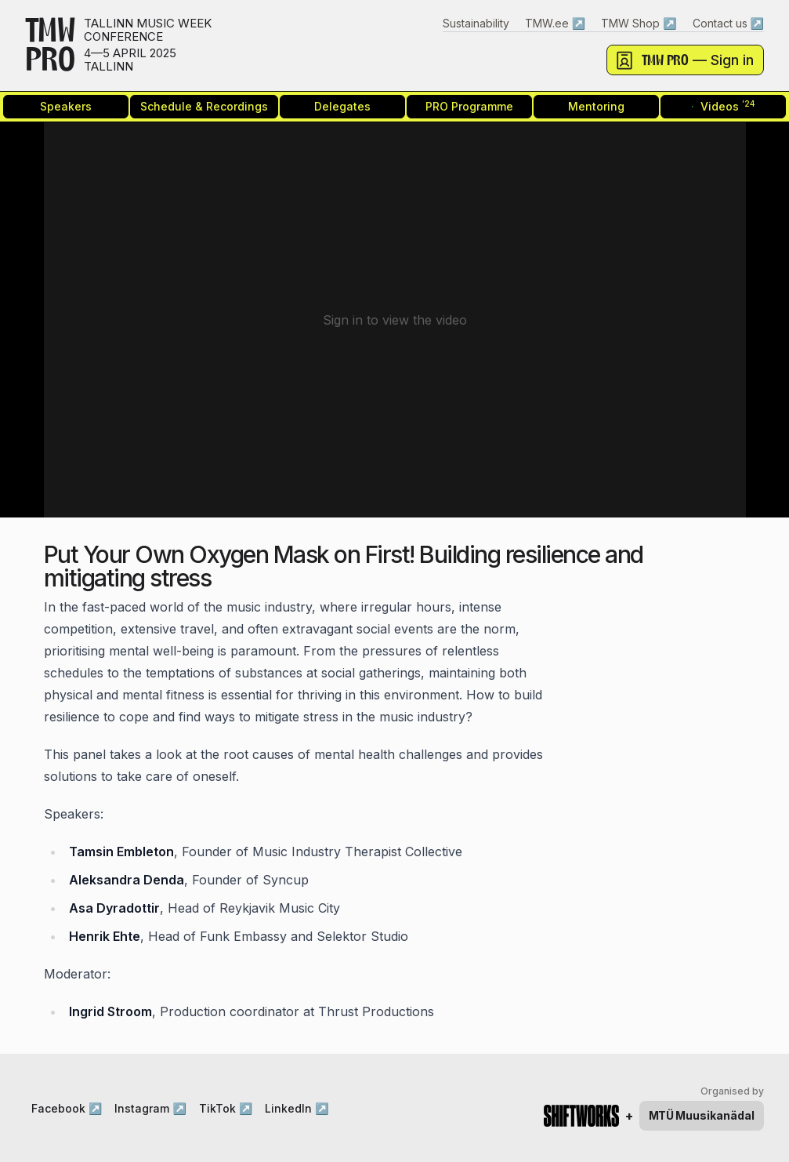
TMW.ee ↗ (555, 23)
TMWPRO (50, 45)
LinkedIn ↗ (296, 1108)
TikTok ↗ (225, 1108)
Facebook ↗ (66, 1108)
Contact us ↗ (728, 23)
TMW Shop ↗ (638, 23)
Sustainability (476, 23)
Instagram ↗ (150, 1108)
